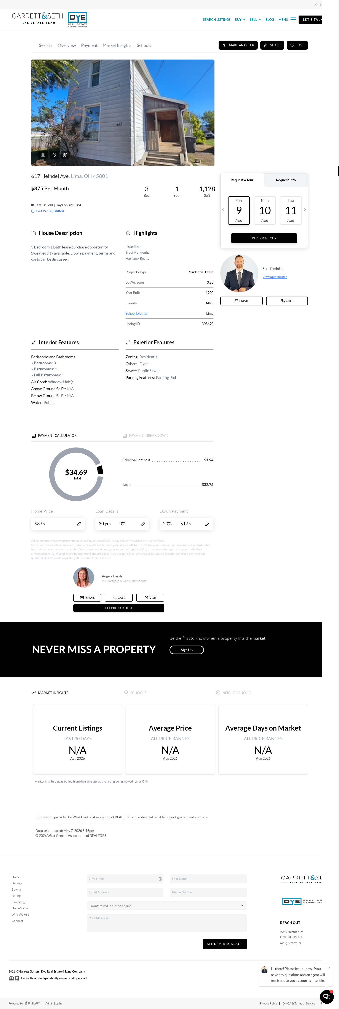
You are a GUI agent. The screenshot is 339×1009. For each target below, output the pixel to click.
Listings (17, 883)
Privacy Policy (268, 1003)
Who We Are (20, 914)
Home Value (20, 908)
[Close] (329, 967)
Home (16, 877)
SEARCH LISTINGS (216, 19)
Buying (16, 889)
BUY (240, 19)
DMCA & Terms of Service (299, 1003)
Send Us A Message (225, 944)
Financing (18, 902)
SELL (255, 19)
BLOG (269, 19)
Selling (16, 895)
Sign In (322, 4)
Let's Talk (313, 19)
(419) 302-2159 (290, 943)
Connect (17, 921)
